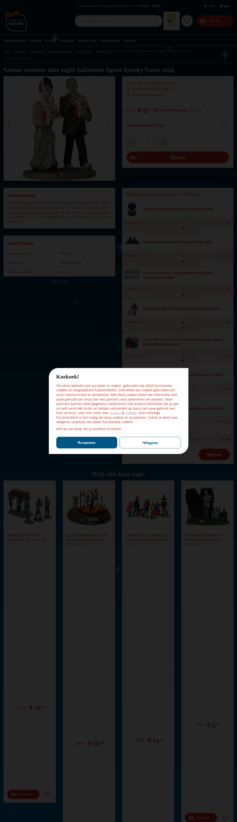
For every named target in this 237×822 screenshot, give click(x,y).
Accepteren (87, 443)
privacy (116, 413)
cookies (131, 413)
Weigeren (150, 443)
